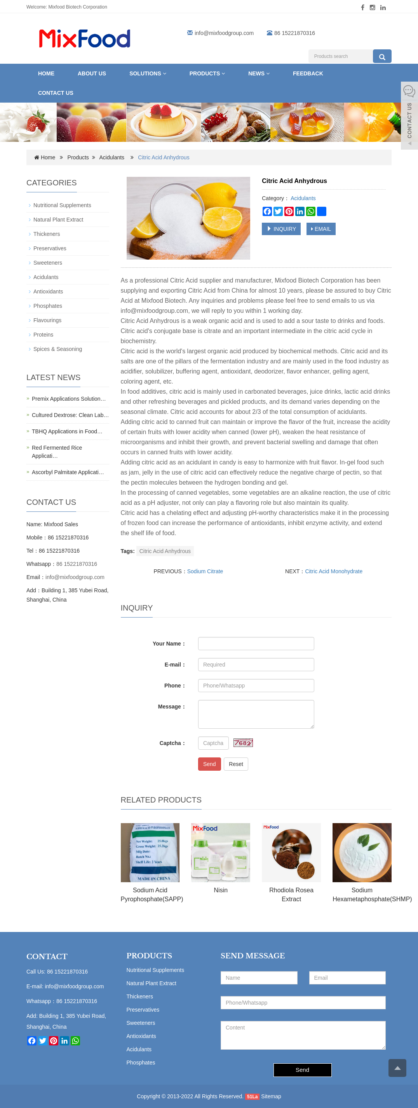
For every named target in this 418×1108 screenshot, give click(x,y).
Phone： (175, 685)
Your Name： (169, 643)
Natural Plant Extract (58, 219)
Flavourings (47, 320)
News (259, 73)
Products (207, 73)
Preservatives (49, 248)
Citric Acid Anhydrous (165, 551)
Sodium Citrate (205, 571)
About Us (92, 73)
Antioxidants (48, 291)
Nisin (221, 890)
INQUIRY (281, 229)
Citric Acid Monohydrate (333, 571)
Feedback (308, 73)
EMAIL (321, 229)
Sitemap (271, 1096)
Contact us (55, 93)
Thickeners (46, 234)
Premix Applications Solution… (69, 399)
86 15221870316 (76, 564)
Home (46, 73)
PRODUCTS (149, 956)
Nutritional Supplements (62, 205)
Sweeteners (47, 263)
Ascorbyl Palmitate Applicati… (68, 472)
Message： (172, 706)
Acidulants (112, 157)
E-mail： (175, 664)
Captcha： (173, 743)
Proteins (43, 335)
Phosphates (47, 306)
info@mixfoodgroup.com (224, 33)
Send (209, 764)
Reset (236, 764)
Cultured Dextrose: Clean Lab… (70, 415)
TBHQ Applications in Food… (67, 431)
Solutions (147, 73)
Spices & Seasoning (57, 349)
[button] (164, 73)
